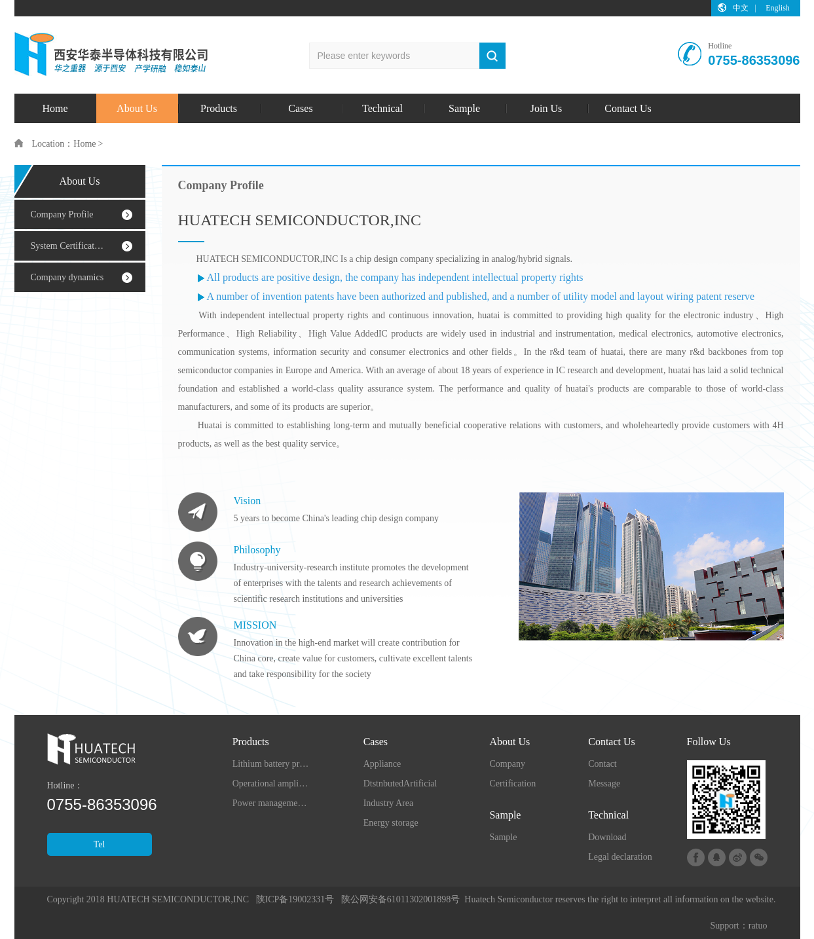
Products (218, 108)
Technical (382, 108)
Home (54, 108)
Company (507, 764)
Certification (512, 783)
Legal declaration (620, 857)
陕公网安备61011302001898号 (400, 899)
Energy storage (390, 823)
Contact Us (628, 108)
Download (607, 837)
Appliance (382, 764)
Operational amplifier (271, 783)
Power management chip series (271, 803)
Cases (300, 108)
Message (604, 783)
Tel (99, 844)
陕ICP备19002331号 (295, 899)
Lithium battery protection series (271, 764)
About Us (137, 108)
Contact (602, 764)
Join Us (546, 108)
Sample (464, 108)
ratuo (758, 925)
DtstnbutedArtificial (400, 783)
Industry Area (388, 803)
